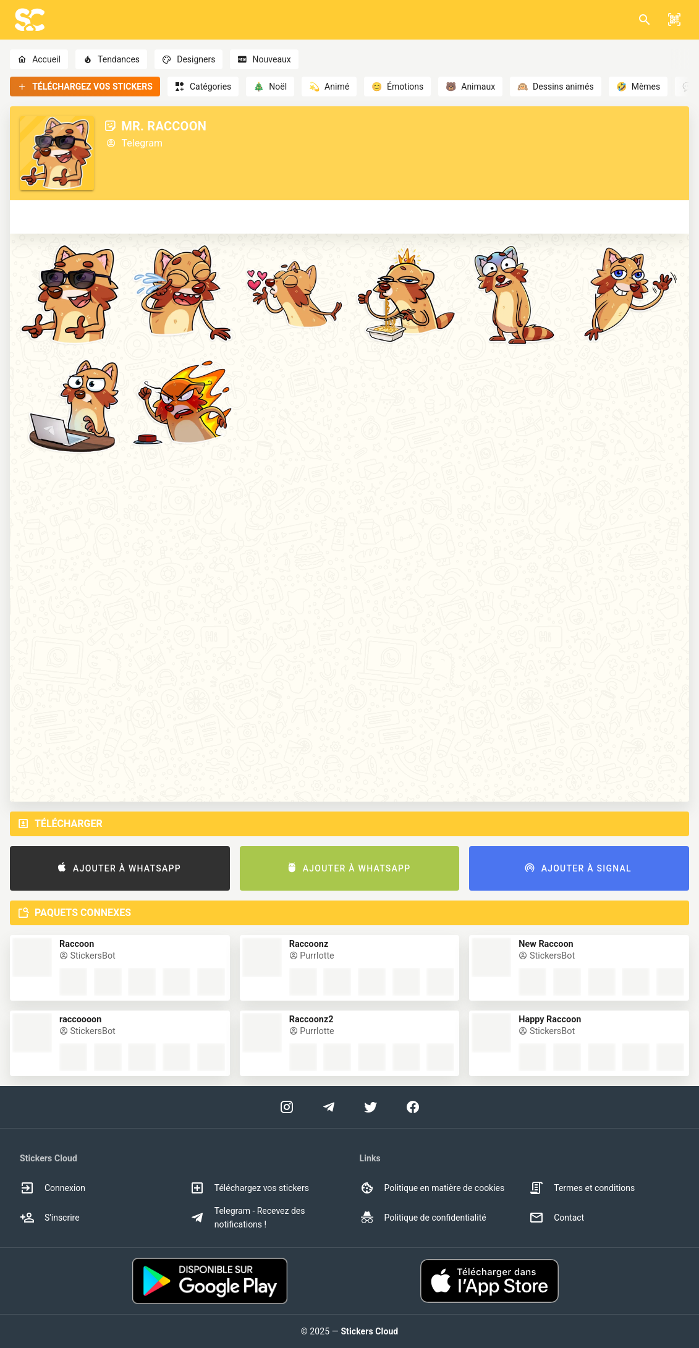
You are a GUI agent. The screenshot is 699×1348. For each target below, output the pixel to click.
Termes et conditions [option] (582, 1188)
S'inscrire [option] (50, 1217)
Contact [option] (556, 1217)
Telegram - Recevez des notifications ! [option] (247, 1217)
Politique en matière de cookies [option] (432, 1188)
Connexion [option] (52, 1188)
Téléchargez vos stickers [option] (249, 1188)
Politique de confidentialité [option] (423, 1217)
